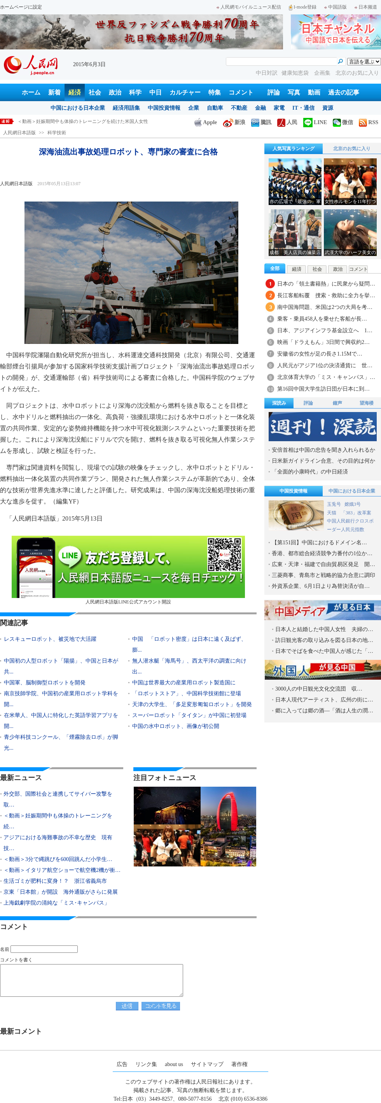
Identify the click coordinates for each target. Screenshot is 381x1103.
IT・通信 (303, 108)
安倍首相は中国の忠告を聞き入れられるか (323, 450)
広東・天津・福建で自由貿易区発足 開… (323, 564)
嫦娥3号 (352, 504)
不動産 (239, 108)
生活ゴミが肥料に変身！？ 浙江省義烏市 (55, 881)
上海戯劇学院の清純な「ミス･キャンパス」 (56, 903)
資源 (327, 108)
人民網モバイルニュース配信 (249, 7)
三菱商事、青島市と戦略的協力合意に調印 (323, 575)
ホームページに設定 (21, 7)
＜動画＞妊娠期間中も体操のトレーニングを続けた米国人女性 (82, 121)
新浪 (234, 122)
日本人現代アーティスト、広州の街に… (324, 700)
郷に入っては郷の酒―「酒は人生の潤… (324, 711)
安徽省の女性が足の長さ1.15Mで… (319, 354)
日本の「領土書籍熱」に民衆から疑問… (326, 284)
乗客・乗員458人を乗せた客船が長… (322, 319)
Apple (205, 122)
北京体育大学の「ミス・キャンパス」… (326, 377)
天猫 (332, 513)
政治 (115, 92)
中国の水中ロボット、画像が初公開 (175, 726)
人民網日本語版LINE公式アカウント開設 (128, 570)
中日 (155, 92)
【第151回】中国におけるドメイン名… (319, 542)
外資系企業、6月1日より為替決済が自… (321, 586)
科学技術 (56, 132)
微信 (343, 122)
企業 (193, 108)
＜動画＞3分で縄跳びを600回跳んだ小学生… (57, 859)
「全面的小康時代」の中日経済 (310, 472)
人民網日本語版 (19, 132)
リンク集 (146, 1064)
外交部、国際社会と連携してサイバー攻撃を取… (57, 799)
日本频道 (366, 7)
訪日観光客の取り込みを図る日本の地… (324, 640)
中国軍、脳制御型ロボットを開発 (45, 683)
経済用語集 (126, 108)
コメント (241, 92)
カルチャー (185, 92)
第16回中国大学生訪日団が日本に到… (323, 389)
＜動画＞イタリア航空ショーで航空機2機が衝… (62, 870)
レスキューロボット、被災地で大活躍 (50, 639)
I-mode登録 (302, 7)
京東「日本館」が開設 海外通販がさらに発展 (60, 892)
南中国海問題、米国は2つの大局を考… (324, 307)
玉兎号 (334, 504)
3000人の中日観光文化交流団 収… (318, 689)
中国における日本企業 (78, 108)
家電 (279, 108)
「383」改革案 (356, 513)
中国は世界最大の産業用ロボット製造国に (184, 683)
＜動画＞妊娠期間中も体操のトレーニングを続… (57, 821)
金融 (260, 108)
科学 (135, 92)
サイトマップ (207, 1064)
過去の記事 (343, 92)
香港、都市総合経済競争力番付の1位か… (322, 553)
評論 (273, 92)
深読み (279, 403)
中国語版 (335, 7)
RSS (368, 122)
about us (174, 1064)
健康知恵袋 (295, 73)
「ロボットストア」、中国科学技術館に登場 (189, 693)
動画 (314, 92)
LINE (315, 122)
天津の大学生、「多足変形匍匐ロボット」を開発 (192, 704)
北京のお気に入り (357, 73)
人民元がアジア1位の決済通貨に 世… (324, 365)
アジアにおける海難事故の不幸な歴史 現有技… (57, 843)
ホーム (31, 92)
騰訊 (261, 122)
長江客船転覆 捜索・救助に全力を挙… (326, 295)
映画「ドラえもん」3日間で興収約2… (323, 342)
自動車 (215, 108)
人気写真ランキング (294, 148)
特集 (214, 92)
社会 (95, 92)
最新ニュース (21, 778)
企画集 (323, 73)
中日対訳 (267, 73)
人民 (287, 122)
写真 (294, 92)
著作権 (239, 1064)
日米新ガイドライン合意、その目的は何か (323, 461)
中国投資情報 (164, 108)
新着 (54, 92)
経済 (74, 92)
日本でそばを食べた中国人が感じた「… (324, 651)
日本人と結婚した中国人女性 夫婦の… (324, 629)
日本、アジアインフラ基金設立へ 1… (324, 330)
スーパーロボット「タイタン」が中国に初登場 (189, 715)
